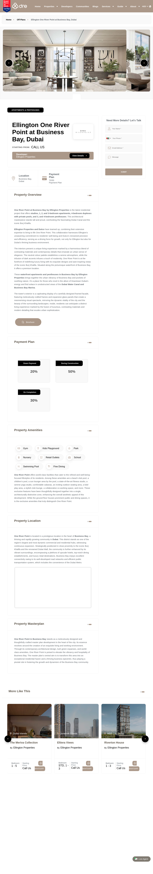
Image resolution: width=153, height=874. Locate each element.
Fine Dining (55, 466)
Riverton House (114, 742)
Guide (122, 6)
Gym (22, 448)
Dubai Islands (18, 733)
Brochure (28, 322)
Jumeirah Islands (67, 733)
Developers (66, 6)
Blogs (95, 6)
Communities (82, 6)
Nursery (23, 457)
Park (72, 448)
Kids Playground (47, 448)
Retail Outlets (49, 457)
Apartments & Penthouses (25, 110)
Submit (124, 172)
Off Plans (21, 20)
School (74, 457)
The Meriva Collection (24, 742)
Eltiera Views (65, 742)
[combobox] (108, 138)
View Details (79, 156)
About (135, 6)
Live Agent (141, 859)
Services (108, 6)
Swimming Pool (27, 466)
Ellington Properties (25, 157)
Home (38, 6)
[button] (8, 738)
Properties (51, 6)
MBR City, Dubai (114, 733)
